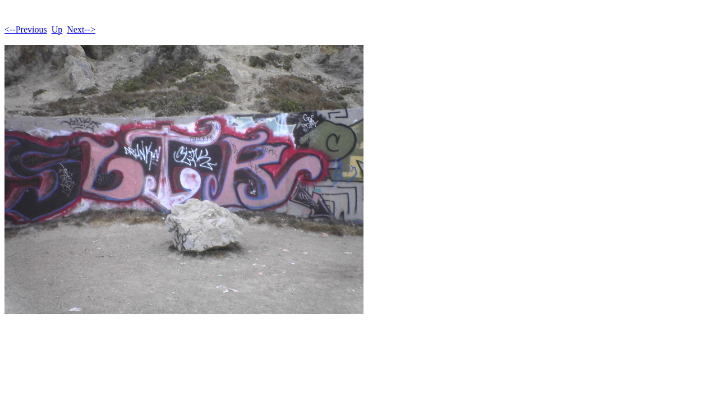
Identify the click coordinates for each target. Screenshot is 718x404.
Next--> (81, 29)
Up (57, 29)
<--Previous (25, 29)
